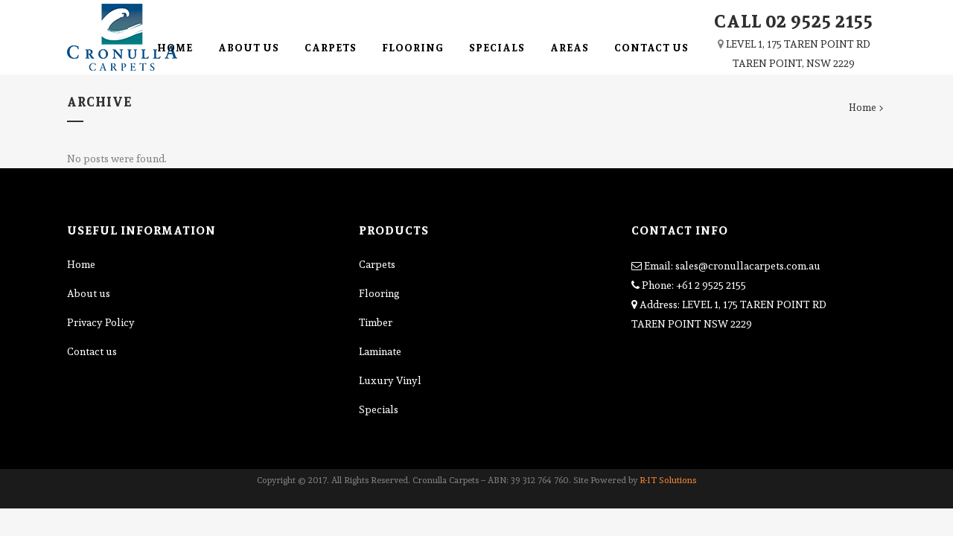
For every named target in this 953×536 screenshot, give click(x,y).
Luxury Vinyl (390, 380)
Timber (375, 322)
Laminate (380, 351)
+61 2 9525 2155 (711, 285)
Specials (378, 409)
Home (862, 107)
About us (88, 293)
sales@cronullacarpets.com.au (747, 266)
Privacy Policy (101, 322)
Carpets (377, 264)
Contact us (92, 351)
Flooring (379, 293)
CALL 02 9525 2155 (793, 21)
